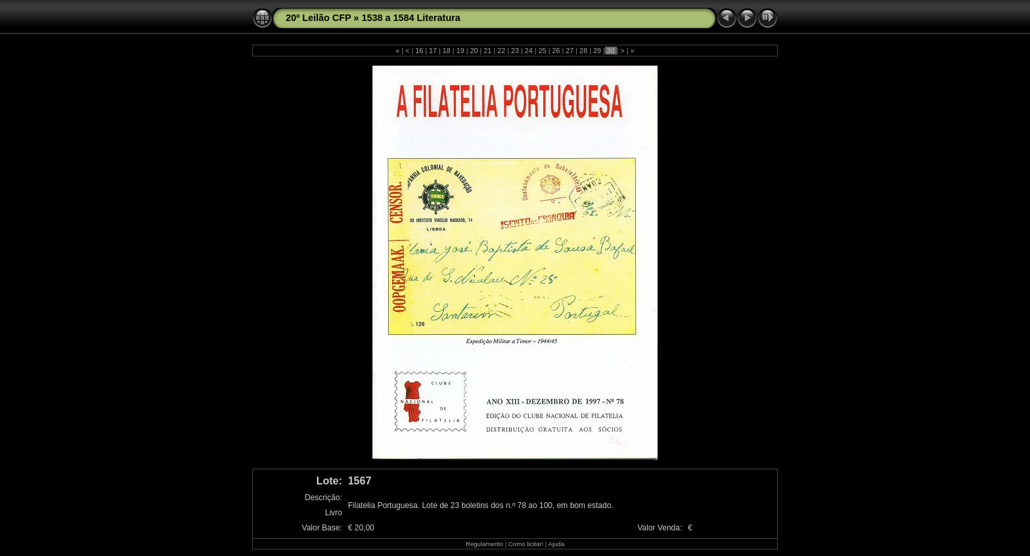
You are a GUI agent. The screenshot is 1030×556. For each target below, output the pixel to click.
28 (583, 50)
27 (569, 50)
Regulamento (484, 543)
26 (556, 50)
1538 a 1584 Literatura (410, 17)
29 (597, 50)
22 (501, 50)
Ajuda (556, 543)
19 (460, 50)
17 (433, 50)
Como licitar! (525, 543)
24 (529, 50)
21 (487, 50)
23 (515, 50)
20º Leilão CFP (318, 17)
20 (474, 50)
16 (419, 50)
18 (447, 50)
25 (543, 50)
